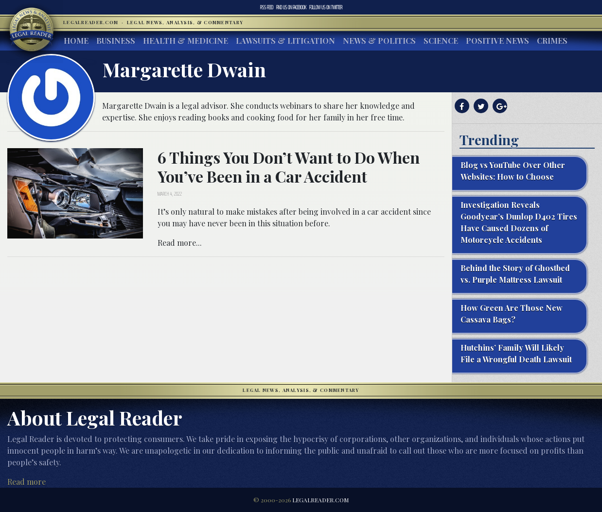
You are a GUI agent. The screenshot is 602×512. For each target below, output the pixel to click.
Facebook (291, 7)
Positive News (497, 40)
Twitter (325, 7)
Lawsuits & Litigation (285, 40)
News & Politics (379, 40)
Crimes (552, 40)
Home (76, 40)
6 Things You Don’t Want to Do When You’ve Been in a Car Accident (289, 166)
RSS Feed (266, 7)
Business (115, 40)
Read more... (180, 243)
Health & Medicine (185, 40)
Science (441, 40)
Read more (26, 482)
